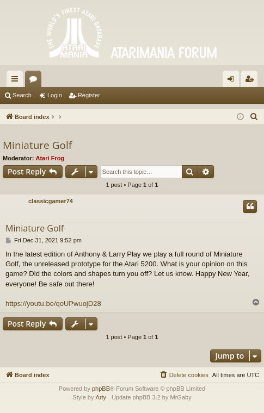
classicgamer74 (50, 201)
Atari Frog (50, 158)
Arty (101, 397)
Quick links (17, 81)
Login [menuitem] (233, 81)
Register (89, 95)
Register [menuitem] (251, 81)
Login (54, 95)
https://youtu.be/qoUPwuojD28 (53, 303)
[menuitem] (254, 117)
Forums (35, 81)
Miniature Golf (37, 145)
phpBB (101, 388)
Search (22, 95)
